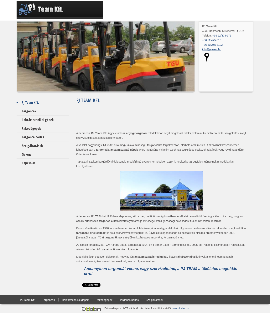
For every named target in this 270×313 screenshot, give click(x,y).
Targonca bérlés (33, 137)
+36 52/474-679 (221, 35)
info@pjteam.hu (211, 49)
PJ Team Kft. (30, 102)
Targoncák (29, 111)
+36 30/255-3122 (212, 44)
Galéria (27, 154)
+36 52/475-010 (211, 40)
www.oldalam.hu (181, 308)
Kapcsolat (28, 163)
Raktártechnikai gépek (38, 119)
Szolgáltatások (32, 145)
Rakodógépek (31, 128)
